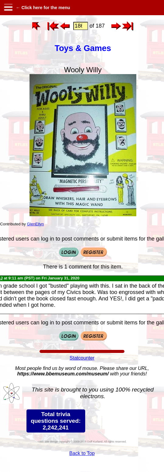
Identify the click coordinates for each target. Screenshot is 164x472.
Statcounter (82, 358)
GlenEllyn (35, 224)
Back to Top (82, 453)
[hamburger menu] (8, 8)
